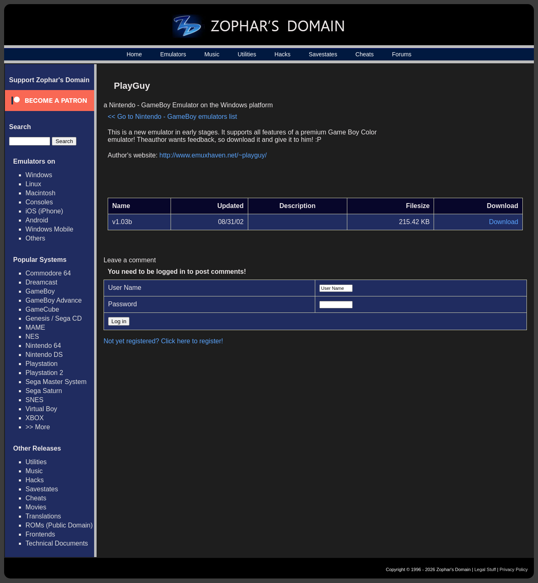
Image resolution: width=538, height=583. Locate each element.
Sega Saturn (43, 390)
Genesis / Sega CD (53, 318)
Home (134, 54)
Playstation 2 (44, 372)
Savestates (323, 54)
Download (503, 221)
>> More (37, 426)
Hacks (283, 54)
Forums (401, 54)
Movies (35, 507)
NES (32, 336)
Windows (38, 174)
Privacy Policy (514, 569)
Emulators (173, 54)
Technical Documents (56, 543)
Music (211, 54)
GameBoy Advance (53, 300)
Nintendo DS (44, 354)
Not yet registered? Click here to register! (163, 341)
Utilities (247, 54)
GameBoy (40, 291)
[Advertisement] (453, 134)
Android (36, 220)
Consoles (39, 202)
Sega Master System (56, 381)
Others (35, 238)
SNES (34, 399)
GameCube (42, 309)
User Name (124, 287)
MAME (35, 327)
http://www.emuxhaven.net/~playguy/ (213, 155)
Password (122, 304)
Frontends (40, 534)
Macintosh (40, 193)
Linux (33, 183)
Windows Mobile (49, 229)
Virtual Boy (41, 408)
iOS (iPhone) (44, 211)
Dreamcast (41, 282)
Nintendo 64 (43, 345)
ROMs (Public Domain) (59, 525)
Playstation (41, 363)
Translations (43, 516)
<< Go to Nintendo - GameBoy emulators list (172, 116)
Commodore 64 (48, 273)
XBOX (34, 417)
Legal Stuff (485, 569)
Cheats (365, 54)
